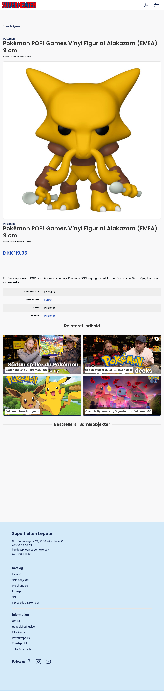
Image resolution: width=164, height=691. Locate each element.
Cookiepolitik (20, 643)
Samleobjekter (13, 26)
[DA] (19, 5)
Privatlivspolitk (21, 638)
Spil (14, 597)
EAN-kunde (19, 632)
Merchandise (20, 585)
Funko (48, 299)
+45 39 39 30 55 (22, 545)
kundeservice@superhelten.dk (30, 549)
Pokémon (9, 38)
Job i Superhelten (22, 649)
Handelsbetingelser (24, 626)
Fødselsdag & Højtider (25, 602)
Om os (16, 620)
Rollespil (17, 591)
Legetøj (16, 574)
